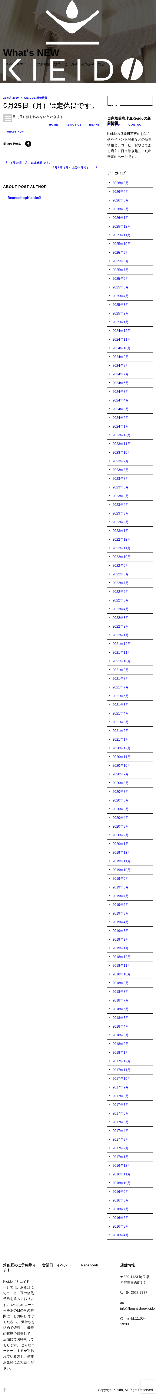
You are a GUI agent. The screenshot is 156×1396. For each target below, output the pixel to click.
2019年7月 (121, 896)
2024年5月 (121, 391)
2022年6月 (121, 591)
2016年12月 (122, 1165)
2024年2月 (121, 418)
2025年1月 (121, 322)
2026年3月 (121, 200)
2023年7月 (121, 478)
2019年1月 (121, 948)
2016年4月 (121, 1235)
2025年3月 (121, 304)
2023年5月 (121, 496)
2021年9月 (121, 670)
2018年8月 (121, 991)
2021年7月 (121, 687)
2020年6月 (121, 800)
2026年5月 (121, 183)
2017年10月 (122, 1078)
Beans (94, 124)
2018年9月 (121, 983)
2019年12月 (122, 852)
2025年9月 (121, 252)
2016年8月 (121, 1200)
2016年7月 (121, 1209)
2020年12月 (122, 748)
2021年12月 (122, 644)
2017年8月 (121, 1096)
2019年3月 (121, 931)
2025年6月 (121, 278)
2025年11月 (122, 235)
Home (53, 124)
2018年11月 (122, 965)
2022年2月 (121, 626)
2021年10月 (122, 661)
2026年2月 (121, 209)
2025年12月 (122, 226)
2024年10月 (122, 348)
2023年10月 (122, 452)
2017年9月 (121, 1087)
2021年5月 (121, 704)
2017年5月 (121, 1122)
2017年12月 (122, 1061)
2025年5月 (121, 287)
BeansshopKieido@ (24, 198)
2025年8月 (121, 261)
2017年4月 (121, 1131)
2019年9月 (121, 878)
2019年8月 (121, 887)
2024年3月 (121, 409)
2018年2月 (121, 1044)
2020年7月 (121, 791)
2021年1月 (121, 739)
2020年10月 (122, 765)
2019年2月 (121, 939)
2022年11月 (122, 548)
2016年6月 (121, 1218)
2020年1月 (121, 844)
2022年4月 (121, 609)
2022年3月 (121, 618)
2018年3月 (121, 1035)
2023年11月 (122, 444)
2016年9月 (121, 1191)
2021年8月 (121, 678)
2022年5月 (121, 600)
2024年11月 (122, 339)
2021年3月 (121, 722)
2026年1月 (121, 218)
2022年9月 (121, 565)
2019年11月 (122, 861)
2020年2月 (121, 835)
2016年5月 (121, 1226)
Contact (135, 124)
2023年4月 (121, 504)
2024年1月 (121, 426)
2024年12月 (122, 331)
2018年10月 (122, 974)
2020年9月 (121, 774)
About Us (74, 124)
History (114, 124)
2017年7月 (121, 1104)
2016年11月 (122, 1174)
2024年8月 (121, 365)
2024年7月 (121, 374)
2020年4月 (121, 818)
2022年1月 (121, 635)
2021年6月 (121, 696)
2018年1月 (121, 1052)
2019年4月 (121, 922)
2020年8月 (121, 783)
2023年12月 (122, 435)
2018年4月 (121, 1026)
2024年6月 (121, 383)
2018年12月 (122, 957)
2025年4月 (121, 296)
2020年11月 (122, 757)
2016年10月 (122, 1183)
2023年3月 (121, 513)
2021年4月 (121, 713)
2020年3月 (121, 826)
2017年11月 (122, 1070)
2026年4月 (121, 191)
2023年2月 (121, 522)
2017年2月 (121, 1148)
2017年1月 (121, 1157)
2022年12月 (122, 539)
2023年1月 (121, 531)
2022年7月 (121, 583)
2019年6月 (121, 904)
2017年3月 (121, 1139)
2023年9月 (121, 461)
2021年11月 (122, 652)
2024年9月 (121, 357)
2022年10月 (122, 557)
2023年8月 (121, 470)
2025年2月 (121, 313)
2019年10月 (122, 870)
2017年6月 (121, 1113)
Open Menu (7, 118)
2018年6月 (121, 1009)
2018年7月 (121, 1000)
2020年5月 (121, 809)
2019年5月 (121, 913)
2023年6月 (121, 487)
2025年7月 (121, 270)
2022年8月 (121, 574)
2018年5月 (121, 1018)
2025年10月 (122, 244)
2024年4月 (121, 400)
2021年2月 (121, 731)
